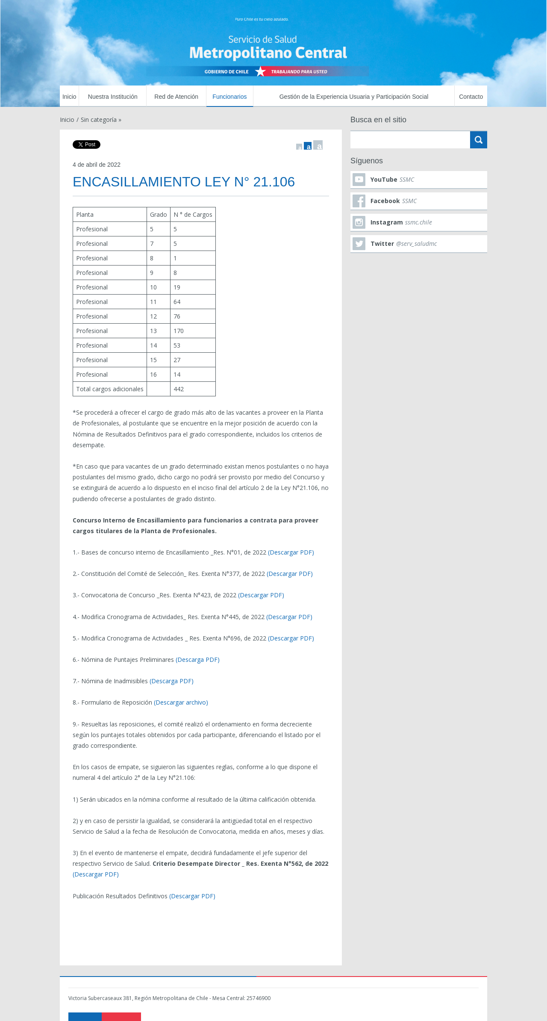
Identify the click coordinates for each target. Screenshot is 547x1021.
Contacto (471, 96)
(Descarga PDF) (198, 659)
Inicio (69, 96)
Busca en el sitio (378, 119)
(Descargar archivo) (181, 702)
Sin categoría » (101, 119)
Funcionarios (229, 96)
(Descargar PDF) (291, 552)
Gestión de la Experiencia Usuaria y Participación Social (354, 96)
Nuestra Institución (113, 96)
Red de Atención (176, 96)
